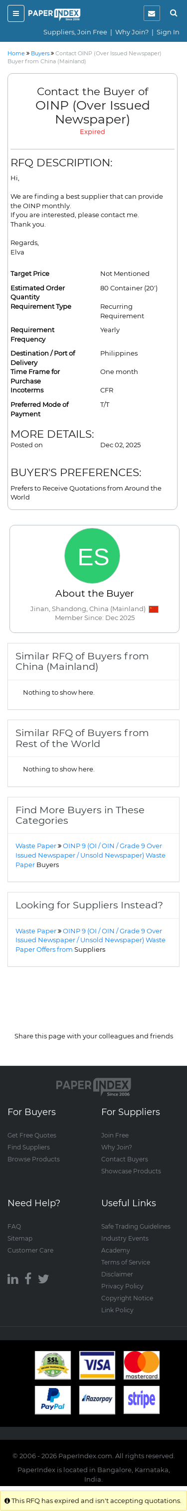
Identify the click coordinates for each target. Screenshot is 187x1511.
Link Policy (117, 1310)
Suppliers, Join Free (75, 32)
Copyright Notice (127, 1298)
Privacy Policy (122, 1286)
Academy (115, 1250)
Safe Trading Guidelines (136, 1226)
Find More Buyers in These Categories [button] (80, 815)
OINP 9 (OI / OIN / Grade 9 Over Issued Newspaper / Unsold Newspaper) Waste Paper (90, 855)
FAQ (14, 1226)
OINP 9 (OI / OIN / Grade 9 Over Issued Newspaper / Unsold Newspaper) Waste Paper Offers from (90, 940)
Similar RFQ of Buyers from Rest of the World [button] (82, 738)
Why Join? (132, 32)
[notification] (152, 13)
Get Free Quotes (31, 1135)
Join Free (115, 1135)
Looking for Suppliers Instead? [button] (89, 905)
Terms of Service (125, 1262)
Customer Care (30, 1250)
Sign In (168, 32)
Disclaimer (117, 1274)
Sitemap (19, 1238)
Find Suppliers (28, 1147)
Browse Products (33, 1159)
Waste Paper (35, 846)
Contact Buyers (124, 1159)
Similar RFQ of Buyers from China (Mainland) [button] (82, 661)
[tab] (93, 661)
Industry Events (125, 1238)
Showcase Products (131, 1171)
